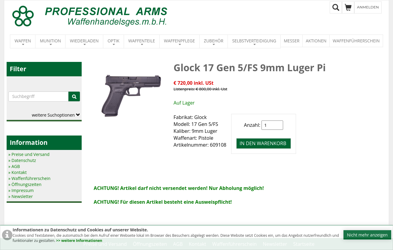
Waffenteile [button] (141, 41)
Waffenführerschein (356, 41)
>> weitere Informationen (79, 240)
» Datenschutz (22, 160)
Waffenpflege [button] (179, 41)
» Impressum (21, 190)
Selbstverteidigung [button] (254, 41)
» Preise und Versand (29, 154)
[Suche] (74, 96)
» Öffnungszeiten (24, 184)
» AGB (14, 166)
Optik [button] (113, 41)
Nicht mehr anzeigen (367, 235)
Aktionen (316, 41)
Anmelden (368, 7)
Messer (291, 41)
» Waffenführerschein (29, 178)
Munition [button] (50, 41)
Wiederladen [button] (84, 41)
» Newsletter (20, 196)
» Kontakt (17, 172)
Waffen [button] (23, 41)
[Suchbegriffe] (38, 96)
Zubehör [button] (213, 41)
